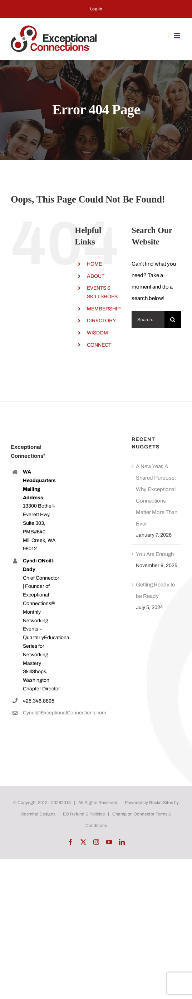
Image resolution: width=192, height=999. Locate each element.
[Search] (172, 319)
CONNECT (99, 345)
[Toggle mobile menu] (177, 35)
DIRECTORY (101, 320)
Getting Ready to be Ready (155, 590)
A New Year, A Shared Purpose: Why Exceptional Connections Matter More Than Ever (156, 495)
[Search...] (148, 319)
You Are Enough (155, 554)
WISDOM (97, 333)
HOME (94, 264)
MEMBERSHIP (103, 308)
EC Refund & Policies (84, 814)
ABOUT (95, 276)
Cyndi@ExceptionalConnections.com (41, 712)
